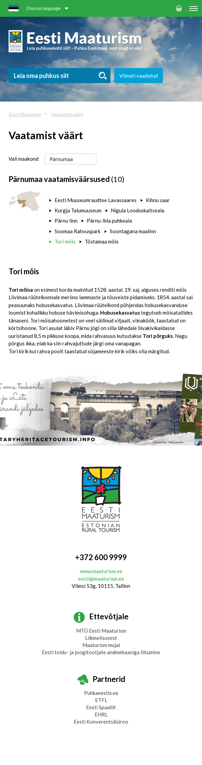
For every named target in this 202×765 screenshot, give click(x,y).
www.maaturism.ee (101, 571)
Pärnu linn (66, 220)
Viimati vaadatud (138, 75)
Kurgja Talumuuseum (78, 210)
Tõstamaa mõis (102, 241)
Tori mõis (65, 241)
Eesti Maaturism (25, 114)
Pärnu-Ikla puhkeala (109, 220)
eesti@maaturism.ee (101, 579)
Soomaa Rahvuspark (77, 231)
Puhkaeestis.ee (101, 693)
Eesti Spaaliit (101, 707)
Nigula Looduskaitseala (137, 210)
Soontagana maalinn (133, 231)
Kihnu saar (158, 200)
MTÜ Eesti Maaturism (101, 631)
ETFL (101, 700)
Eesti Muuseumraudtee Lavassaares (95, 200)
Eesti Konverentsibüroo (101, 721)
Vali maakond (23, 159)
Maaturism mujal (101, 645)
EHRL (101, 714)
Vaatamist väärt (67, 114)
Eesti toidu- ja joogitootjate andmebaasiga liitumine (101, 652)
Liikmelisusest (101, 638)
